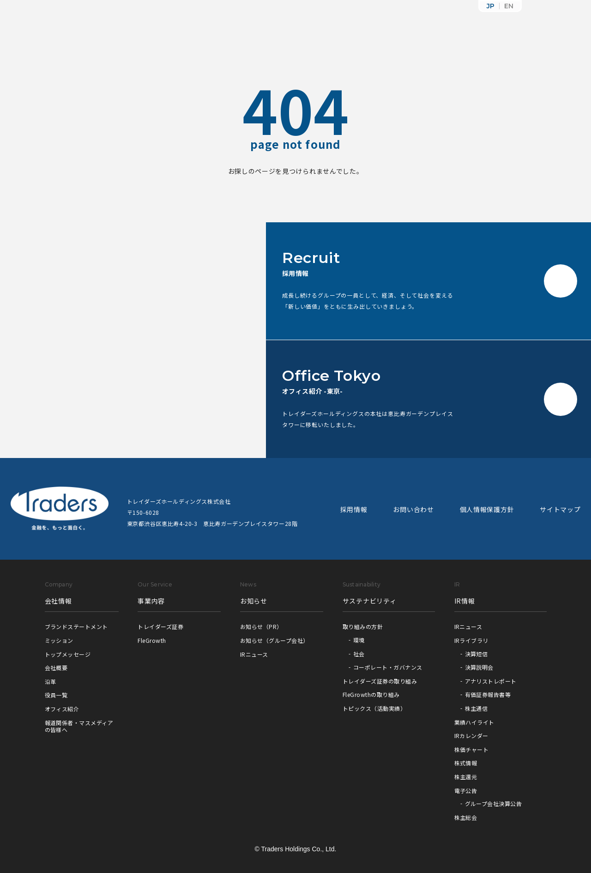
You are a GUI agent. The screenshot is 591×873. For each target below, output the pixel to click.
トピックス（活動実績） (374, 708)
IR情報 (464, 600)
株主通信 (476, 708)
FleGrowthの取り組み (371, 694)
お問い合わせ (413, 509)
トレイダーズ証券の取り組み (380, 681)
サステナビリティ (370, 600)
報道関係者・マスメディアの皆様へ (79, 726)
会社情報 (58, 600)
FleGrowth (152, 640)
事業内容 (151, 600)
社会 (359, 654)
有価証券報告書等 (488, 694)
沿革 (50, 681)
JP (491, 6)
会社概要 (56, 668)
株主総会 (465, 817)
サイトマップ (560, 509)
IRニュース (254, 654)
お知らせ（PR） (261, 626)
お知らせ (253, 600)
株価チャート (471, 749)
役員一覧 (56, 695)
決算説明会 (479, 667)
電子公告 (465, 790)
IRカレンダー (471, 735)
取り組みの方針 (363, 626)
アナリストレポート (491, 681)
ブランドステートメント (76, 626)
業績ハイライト (474, 722)
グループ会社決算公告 (493, 803)
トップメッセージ (68, 654)
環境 (359, 640)
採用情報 (354, 509)
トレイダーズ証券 (160, 626)
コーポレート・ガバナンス (387, 667)
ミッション (59, 640)
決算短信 (476, 654)
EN (508, 6)
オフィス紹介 (62, 709)
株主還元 (465, 777)
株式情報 (465, 763)
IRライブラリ (471, 640)
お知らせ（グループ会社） (274, 640)
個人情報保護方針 (487, 509)
